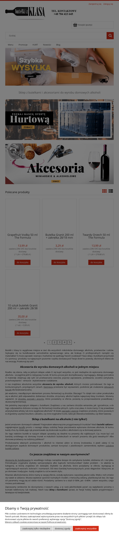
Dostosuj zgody (62, 528)
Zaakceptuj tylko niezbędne (36, 528)
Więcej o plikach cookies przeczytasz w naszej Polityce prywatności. (35, 522)
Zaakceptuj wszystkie (86, 528)
